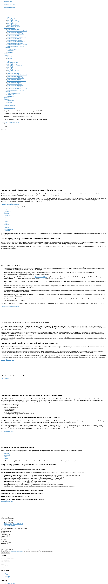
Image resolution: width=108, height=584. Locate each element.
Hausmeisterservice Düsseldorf (15, 34)
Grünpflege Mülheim (13, 25)
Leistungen (7, 47)
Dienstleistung (4, 530)
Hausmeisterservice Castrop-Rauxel (17, 31)
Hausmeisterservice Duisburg (15, 32)
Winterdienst (10, 50)
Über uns (6, 55)
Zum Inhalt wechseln (6, 1)
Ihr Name (3, 539)
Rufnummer (4, 536)
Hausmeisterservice (9, 28)
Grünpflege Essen (12, 20)
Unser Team (10, 56)
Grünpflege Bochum (12, 19)
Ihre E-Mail (4, 541)
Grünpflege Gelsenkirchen (14, 22)
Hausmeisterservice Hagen (14, 38)
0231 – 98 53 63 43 (10, 565)
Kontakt (9, 58)
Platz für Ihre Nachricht (7, 550)
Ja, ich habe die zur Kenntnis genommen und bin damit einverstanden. (28, 552)
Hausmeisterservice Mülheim (15, 43)
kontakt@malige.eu (10, 568)
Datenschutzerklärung (17, 552)
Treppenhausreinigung (13, 49)
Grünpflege (7, 17)
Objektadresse (5, 543)
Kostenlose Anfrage (9, 105)
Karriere (6, 53)
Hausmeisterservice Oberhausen (16, 41)
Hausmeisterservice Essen (14, 35)
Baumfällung (11, 52)
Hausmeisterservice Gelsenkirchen (16, 37)
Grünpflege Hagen (12, 23)
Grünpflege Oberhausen (13, 26)
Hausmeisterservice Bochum (15, 29)
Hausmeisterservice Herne (14, 40)
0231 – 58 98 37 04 (18, 567)
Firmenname (4, 538)
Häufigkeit (3, 533)
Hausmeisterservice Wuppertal (15, 46)
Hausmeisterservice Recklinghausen (17, 44)
